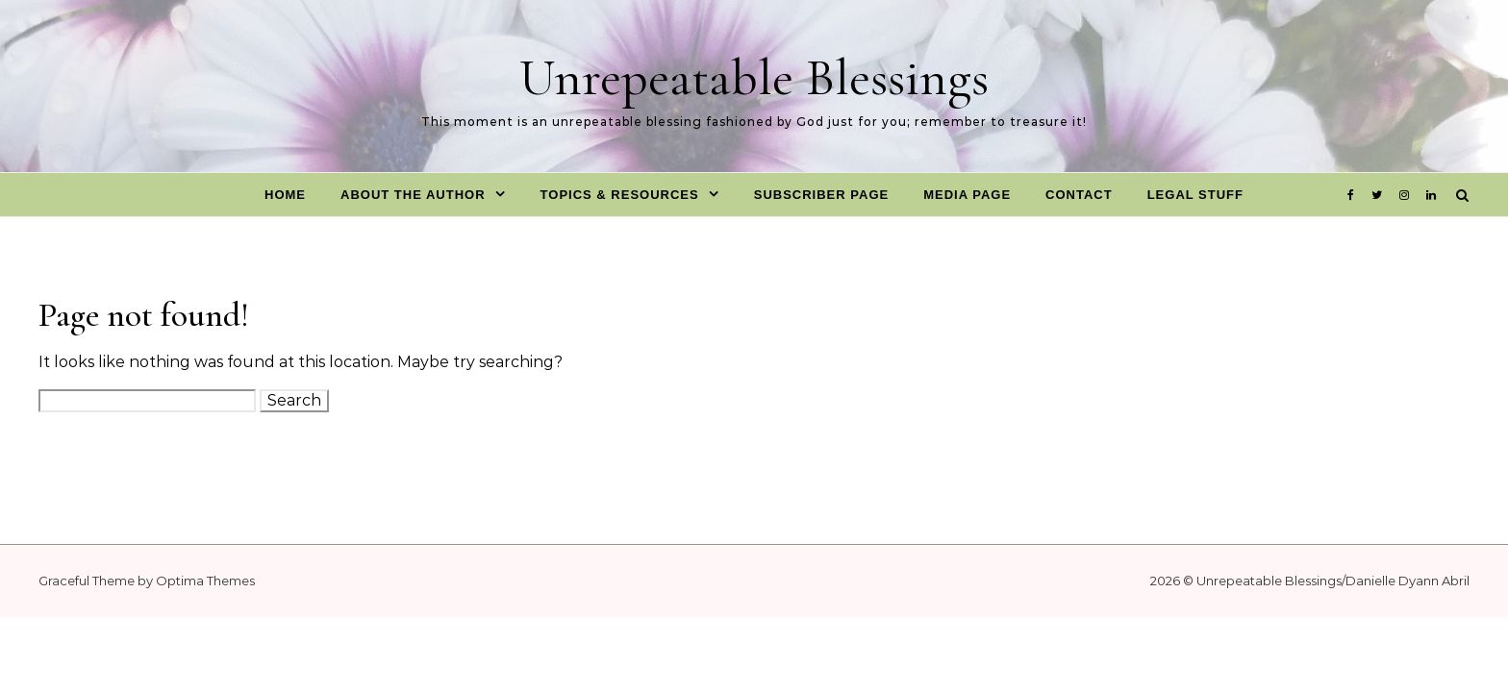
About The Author (413, 194)
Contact (1079, 194)
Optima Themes (205, 580)
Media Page (967, 194)
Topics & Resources (619, 194)
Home (285, 194)
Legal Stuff (1195, 194)
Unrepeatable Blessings (754, 77)
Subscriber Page (821, 194)
